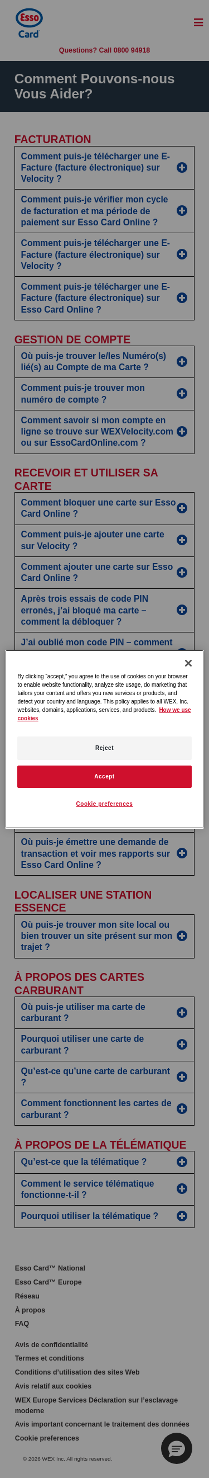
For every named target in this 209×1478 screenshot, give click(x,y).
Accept (104, 776)
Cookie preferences (104, 804)
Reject (104, 748)
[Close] (188, 662)
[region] (104, 738)
